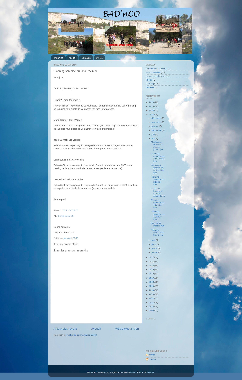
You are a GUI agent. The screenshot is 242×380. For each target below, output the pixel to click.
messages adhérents (155, 76)
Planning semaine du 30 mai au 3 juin (157, 157)
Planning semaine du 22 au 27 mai (157, 181)
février (155, 248)
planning (150, 83)
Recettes (150, 87)
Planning (58, 58)
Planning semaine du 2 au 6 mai (157, 232)
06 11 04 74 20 (70, 210)
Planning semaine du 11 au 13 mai (157, 215)
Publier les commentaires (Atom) (82, 335)
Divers (99, 58)
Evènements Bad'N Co (156, 69)
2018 (151, 274)
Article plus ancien (127, 328)
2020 (151, 266)
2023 (151, 114)
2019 (151, 270)
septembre (157, 130)
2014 (151, 290)
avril (154, 240)
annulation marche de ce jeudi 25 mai (157, 169)
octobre (155, 126)
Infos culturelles (153, 72)
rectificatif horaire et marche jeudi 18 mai (158, 192)
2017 (151, 278)
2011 (151, 302)
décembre (156, 118)
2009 (151, 310)
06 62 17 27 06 (66, 216)
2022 (151, 257)
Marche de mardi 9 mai (157, 224)
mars (154, 244)
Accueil (72, 58)
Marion (152, 355)
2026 (151, 102)
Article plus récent (65, 328)
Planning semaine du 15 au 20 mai (157, 204)
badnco (152, 359)
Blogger (151, 372)
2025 (151, 106)
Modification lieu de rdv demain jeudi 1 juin (157, 146)
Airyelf (133, 372)
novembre (156, 122)
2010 (151, 306)
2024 (151, 110)
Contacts (86, 58)
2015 (151, 286)
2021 (151, 261)
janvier (155, 252)
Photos (149, 80)
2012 (151, 298)
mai (154, 138)
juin (153, 134)
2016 (151, 282)
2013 (151, 294)
